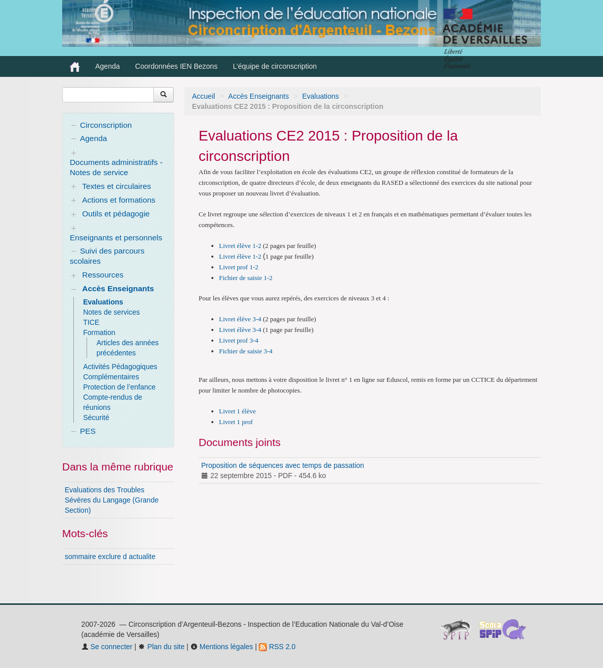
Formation (99, 332)
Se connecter (106, 647)
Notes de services (111, 312)
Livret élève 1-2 (240, 245)
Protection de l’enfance (119, 387)
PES (88, 431)
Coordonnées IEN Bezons (176, 66)
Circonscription (106, 125)
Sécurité (96, 417)
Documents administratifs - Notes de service (116, 167)
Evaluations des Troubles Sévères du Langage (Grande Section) (111, 500)
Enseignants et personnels (116, 237)
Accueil (203, 96)
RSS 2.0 (277, 647)
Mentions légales (221, 647)
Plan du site (161, 647)
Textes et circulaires (116, 186)
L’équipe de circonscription (275, 66)
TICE (91, 322)
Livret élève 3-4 (240, 319)
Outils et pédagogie (116, 213)
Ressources (102, 274)
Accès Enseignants (258, 96)
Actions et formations (118, 200)
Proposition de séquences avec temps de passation (282, 465)
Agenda (107, 66)
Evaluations (320, 96)
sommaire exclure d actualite (110, 556)
